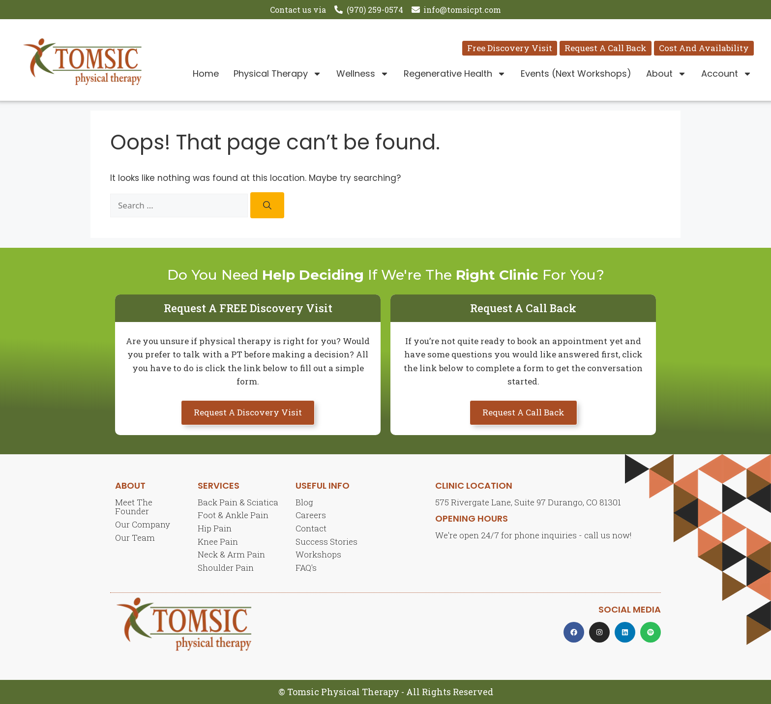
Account (726, 74)
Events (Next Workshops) (576, 73)
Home (206, 73)
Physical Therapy (278, 74)
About (666, 74)
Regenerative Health (455, 74)
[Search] (267, 205)
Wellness (362, 74)
